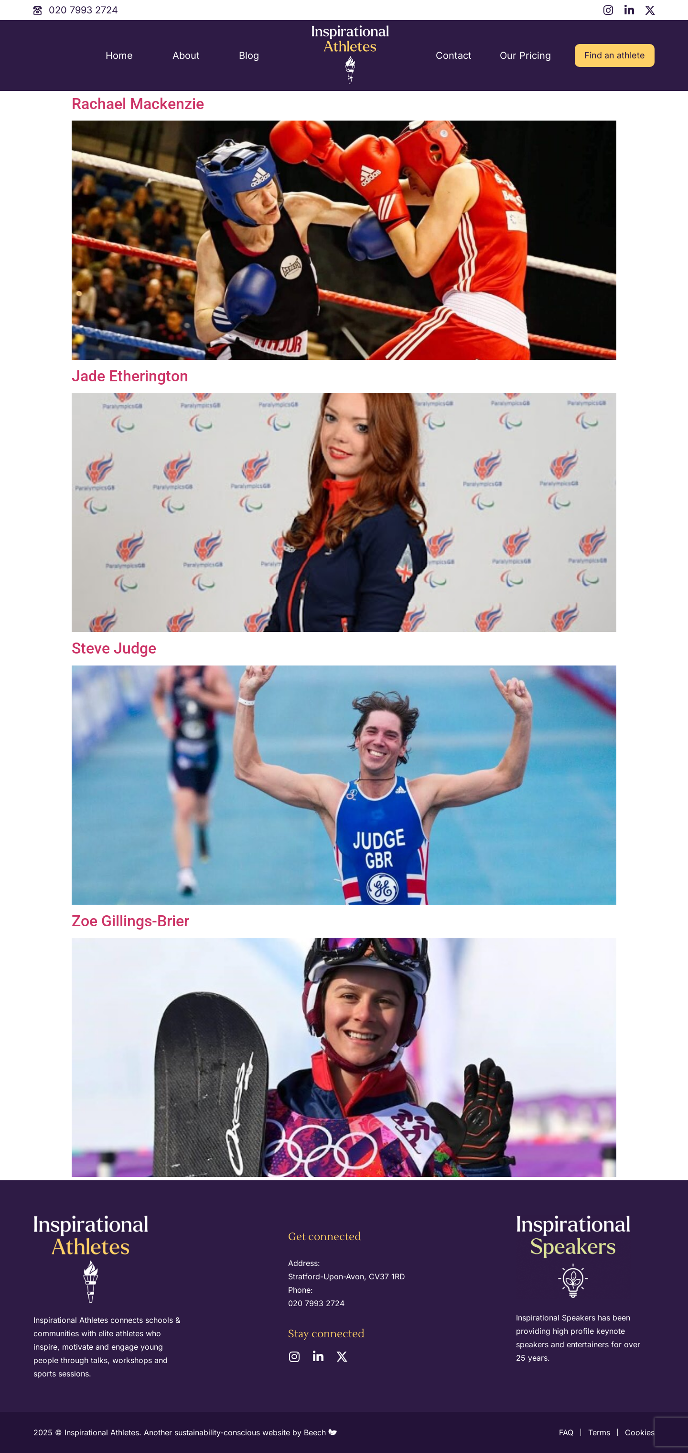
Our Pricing (525, 55)
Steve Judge (114, 648)
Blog (249, 55)
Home (119, 55)
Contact (454, 55)
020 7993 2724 (316, 1303)
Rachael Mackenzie (138, 104)
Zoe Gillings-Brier (130, 921)
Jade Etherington (130, 376)
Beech (320, 1432)
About (186, 55)
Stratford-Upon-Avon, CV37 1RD (346, 1276)
